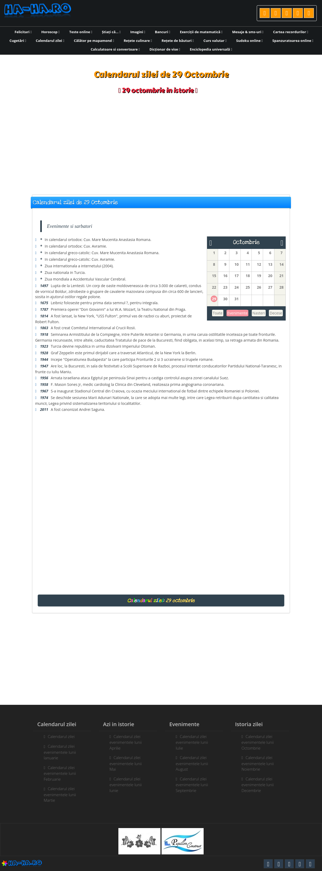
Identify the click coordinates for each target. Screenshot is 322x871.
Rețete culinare (138, 40)
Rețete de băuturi (178, 40)
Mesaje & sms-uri (247, 31)
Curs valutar (215, 40)
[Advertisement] (161, 144)
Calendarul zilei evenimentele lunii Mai (123, 763)
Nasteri (259, 313)
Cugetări (17, 40)
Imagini (137, 31)
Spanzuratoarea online (292, 40)
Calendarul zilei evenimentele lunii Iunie (123, 784)
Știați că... (111, 31)
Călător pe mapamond (94, 40)
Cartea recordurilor (290, 31)
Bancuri (162, 31)
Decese (276, 313)
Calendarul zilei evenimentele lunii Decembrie (260, 784)
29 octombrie (180, 600)
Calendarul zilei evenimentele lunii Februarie (57, 773)
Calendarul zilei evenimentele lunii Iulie (194, 742)
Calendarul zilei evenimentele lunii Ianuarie (57, 752)
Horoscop (50, 31)
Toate (218, 313)
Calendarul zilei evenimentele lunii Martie (57, 794)
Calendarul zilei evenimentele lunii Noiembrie (260, 763)
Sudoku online (249, 40)
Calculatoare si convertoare (115, 49)
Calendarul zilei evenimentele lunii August (194, 763)
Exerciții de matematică (201, 31)
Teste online (80, 31)
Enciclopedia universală (211, 49)
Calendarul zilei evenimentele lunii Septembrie (194, 784)
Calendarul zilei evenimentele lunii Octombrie (260, 742)
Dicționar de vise (164, 49)
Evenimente (237, 313)
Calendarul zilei (50, 40)
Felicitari (23, 31)
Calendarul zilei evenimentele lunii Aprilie (123, 742)
